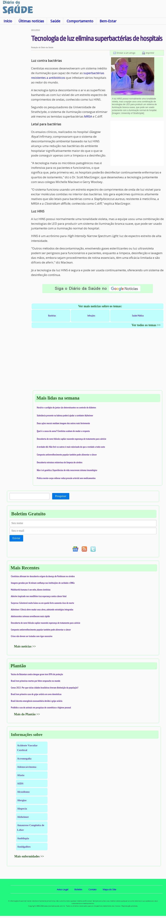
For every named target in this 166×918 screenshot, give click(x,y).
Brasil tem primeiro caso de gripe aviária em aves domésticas (36, 694)
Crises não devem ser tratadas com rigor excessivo (31, 636)
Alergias (21, 800)
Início (8, 21)
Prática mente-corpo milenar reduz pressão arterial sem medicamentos (66, 478)
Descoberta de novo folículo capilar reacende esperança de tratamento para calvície (71, 438)
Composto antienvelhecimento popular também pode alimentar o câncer (67, 454)
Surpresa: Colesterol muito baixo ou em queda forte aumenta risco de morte (42, 602)
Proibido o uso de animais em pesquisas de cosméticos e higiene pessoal (41, 707)
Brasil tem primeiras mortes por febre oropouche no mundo (35, 680)
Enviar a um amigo (126, 52)
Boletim (78, 889)
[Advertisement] (15, 81)
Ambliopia (23, 838)
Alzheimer (23, 816)
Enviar (16, 538)
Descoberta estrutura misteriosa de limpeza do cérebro (59, 462)
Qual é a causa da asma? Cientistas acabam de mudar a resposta (63, 431)
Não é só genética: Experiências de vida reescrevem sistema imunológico (67, 470)
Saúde (55, 21)
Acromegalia (24, 758)
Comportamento (80, 21)
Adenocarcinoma (26, 766)
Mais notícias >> (25, 646)
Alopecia (22, 808)
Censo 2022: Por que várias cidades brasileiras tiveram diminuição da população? (44, 687)
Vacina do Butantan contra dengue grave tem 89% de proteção (37, 674)
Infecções (91, 315)
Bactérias (52, 315)
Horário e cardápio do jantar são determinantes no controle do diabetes (66, 407)
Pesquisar (60, 496)
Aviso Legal (62, 889)
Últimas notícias (31, 21)
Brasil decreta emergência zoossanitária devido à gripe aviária (36, 700)
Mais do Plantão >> (27, 714)
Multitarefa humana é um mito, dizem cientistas (30, 589)
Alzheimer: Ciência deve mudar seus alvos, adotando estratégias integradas (42, 609)
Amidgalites (24, 846)
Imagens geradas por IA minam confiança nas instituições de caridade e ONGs (43, 582)
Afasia (20, 775)
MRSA (88, 116)
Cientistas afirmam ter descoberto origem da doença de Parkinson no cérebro (43, 576)
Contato (92, 889)
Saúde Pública (138, 315)
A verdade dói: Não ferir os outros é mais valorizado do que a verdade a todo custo (71, 446)
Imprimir (150, 52)
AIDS (20, 783)
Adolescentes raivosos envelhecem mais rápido (30, 616)
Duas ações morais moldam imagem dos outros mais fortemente (63, 423)
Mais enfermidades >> (29, 856)
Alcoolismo (23, 791)
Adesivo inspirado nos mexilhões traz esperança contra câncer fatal (39, 596)
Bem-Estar (108, 21)
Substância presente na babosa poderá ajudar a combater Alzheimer (65, 415)
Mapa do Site (109, 889)
